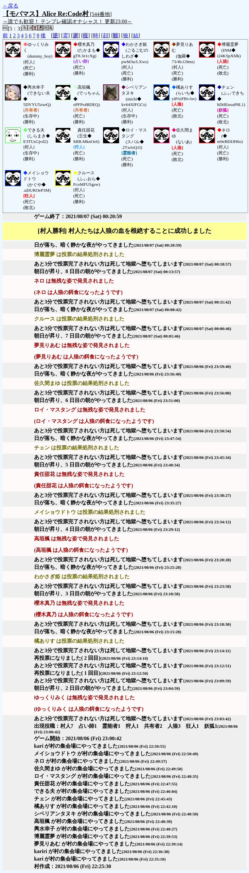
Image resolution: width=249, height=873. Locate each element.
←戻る (10, 6)
